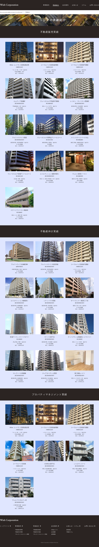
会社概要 (53, 532)
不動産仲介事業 (19, 532)
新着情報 (68, 529)
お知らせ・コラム (73, 526)
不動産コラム (69, 532)
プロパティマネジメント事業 (22, 534)
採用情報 (53, 534)
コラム (84, 5)
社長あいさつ (54, 529)
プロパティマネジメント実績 (40, 534)
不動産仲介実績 (37, 532)
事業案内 (46, 5)
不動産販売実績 (37, 529)
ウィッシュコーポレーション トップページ (11, 12)
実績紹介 (56, 5)
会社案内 (65, 5)
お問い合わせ (94, 5)
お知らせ (75, 5)
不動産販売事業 (19, 529)
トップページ (5, 526)
